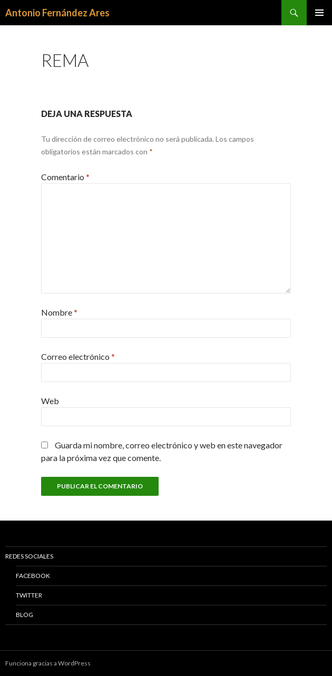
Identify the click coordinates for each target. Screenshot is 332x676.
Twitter (29, 595)
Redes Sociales (29, 556)
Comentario (65, 177)
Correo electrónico (78, 356)
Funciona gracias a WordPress (48, 663)
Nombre (59, 312)
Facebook (33, 576)
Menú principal (319, 12)
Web (50, 401)
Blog (24, 615)
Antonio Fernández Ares (57, 12)
